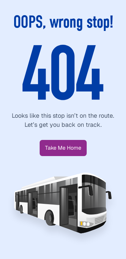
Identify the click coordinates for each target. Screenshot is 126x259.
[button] (63, 148)
